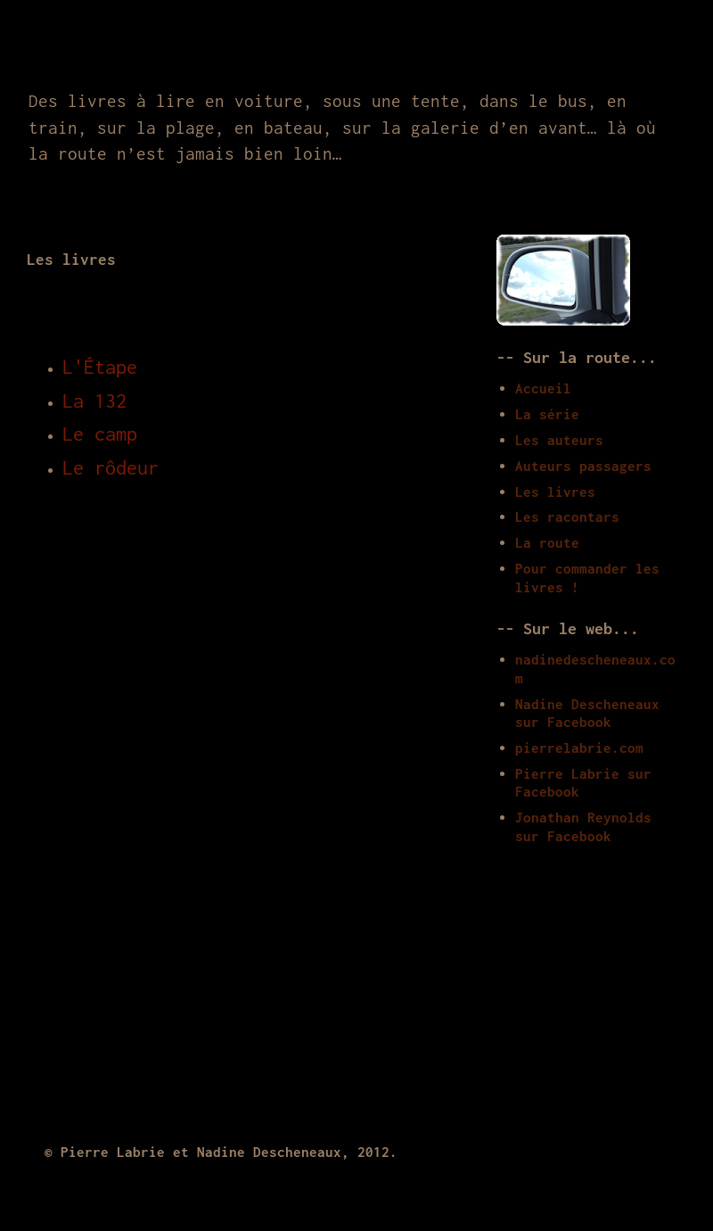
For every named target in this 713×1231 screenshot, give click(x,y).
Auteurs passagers (583, 466)
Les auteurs (559, 440)
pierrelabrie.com (579, 747)
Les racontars (567, 516)
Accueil (543, 388)
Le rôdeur (110, 467)
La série (547, 414)
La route (547, 542)
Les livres (555, 491)
